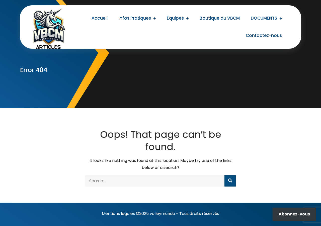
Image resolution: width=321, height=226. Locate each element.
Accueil (100, 18)
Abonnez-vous (294, 214)
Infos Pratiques (135, 18)
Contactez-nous (264, 35)
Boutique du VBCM (220, 18)
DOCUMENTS (264, 18)
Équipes (175, 18)
